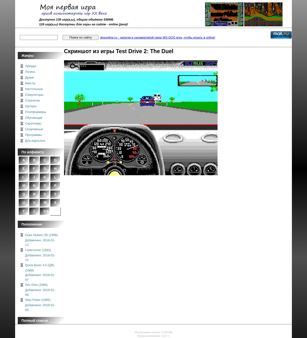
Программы (33, 135)
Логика (30, 71)
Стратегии (32, 100)
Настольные (34, 89)
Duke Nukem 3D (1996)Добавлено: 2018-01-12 (41, 240)
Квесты (30, 83)
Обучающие (33, 117)
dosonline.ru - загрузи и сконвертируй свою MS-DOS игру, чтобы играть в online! (157, 37)
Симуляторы (34, 94)
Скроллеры (33, 123)
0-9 (45, 211)
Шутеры (30, 106)
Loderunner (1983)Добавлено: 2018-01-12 (40, 255)
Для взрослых (35, 140)
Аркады (30, 66)
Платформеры (35, 112)
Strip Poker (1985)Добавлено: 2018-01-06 (40, 305)
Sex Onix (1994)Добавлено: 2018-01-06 (40, 290)
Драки (29, 77)
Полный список (34, 320)
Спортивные (34, 129)
